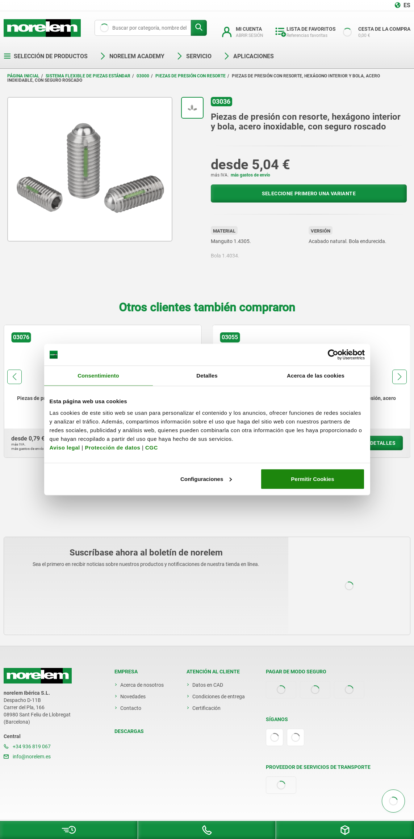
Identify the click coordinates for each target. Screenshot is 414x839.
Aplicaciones (248, 56)
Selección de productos (46, 56)
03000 (143, 75)
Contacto (130, 708)
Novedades (133, 696)
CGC (151, 447)
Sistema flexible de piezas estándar (88, 75)
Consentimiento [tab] (98, 375)
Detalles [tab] (206, 375)
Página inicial (23, 76)
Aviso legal (65, 447)
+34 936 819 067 (27, 746)
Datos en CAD (207, 685)
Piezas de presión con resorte (190, 75)
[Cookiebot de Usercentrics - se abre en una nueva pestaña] (333, 354)
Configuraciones (206, 479)
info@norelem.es (27, 756)
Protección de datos (112, 447)
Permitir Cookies (312, 479)
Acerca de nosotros (142, 685)
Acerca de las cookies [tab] (315, 375)
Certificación (206, 708)
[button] (14, 377)
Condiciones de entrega (218, 696)
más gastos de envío (250, 175)
